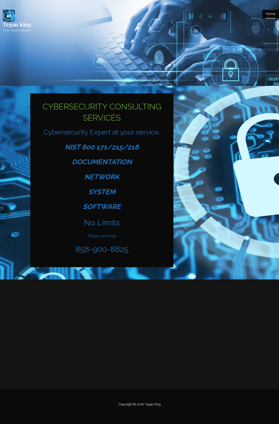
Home (271, 14)
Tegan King (17, 24)
